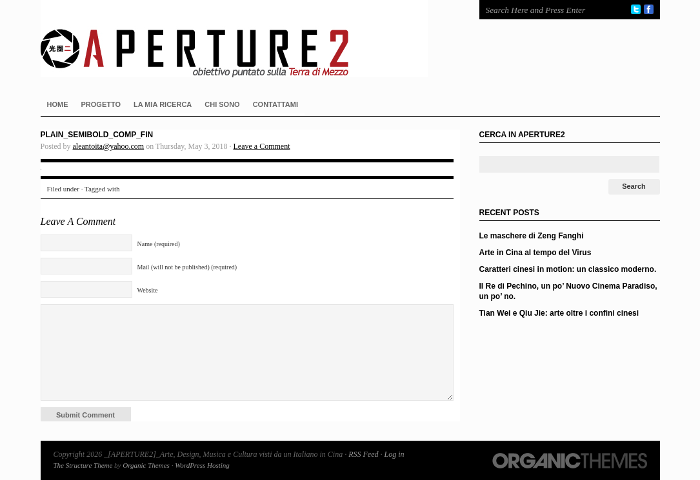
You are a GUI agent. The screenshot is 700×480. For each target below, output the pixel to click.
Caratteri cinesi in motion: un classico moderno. (568, 269)
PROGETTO (101, 104)
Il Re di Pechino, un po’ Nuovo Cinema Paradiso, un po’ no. (568, 291)
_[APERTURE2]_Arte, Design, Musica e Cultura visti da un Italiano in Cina (247, 38)
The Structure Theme (83, 465)
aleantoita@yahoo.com (109, 146)
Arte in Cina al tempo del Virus (535, 252)
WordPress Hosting (202, 465)
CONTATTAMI (275, 104)
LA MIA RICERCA (163, 104)
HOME (57, 104)
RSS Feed (363, 454)
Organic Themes (146, 465)
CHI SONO (222, 104)
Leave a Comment (262, 146)
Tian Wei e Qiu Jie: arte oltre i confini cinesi (559, 313)
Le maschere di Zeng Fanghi (531, 235)
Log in (394, 454)
